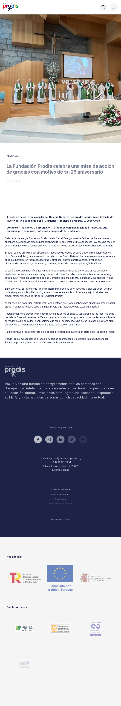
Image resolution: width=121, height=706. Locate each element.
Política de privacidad (60, 490)
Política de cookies (60, 494)
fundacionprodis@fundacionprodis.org (60, 458)
